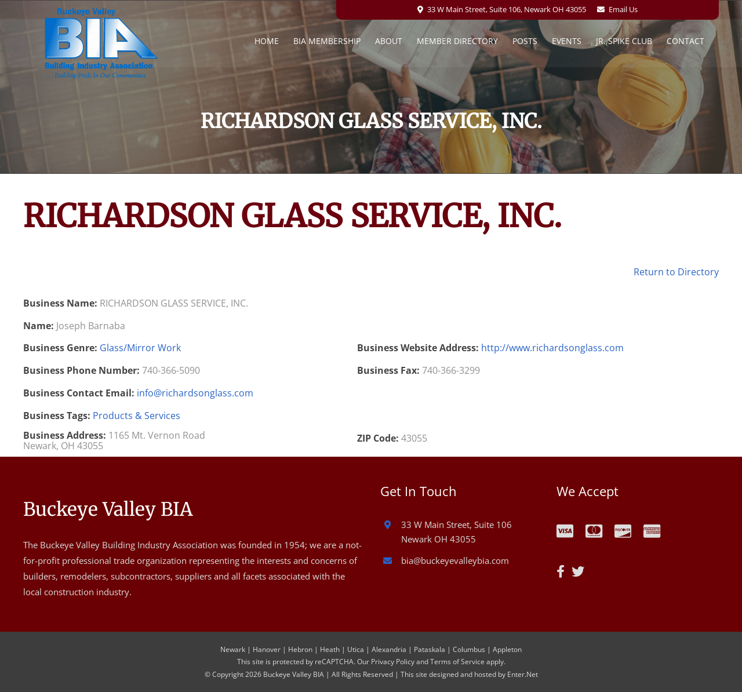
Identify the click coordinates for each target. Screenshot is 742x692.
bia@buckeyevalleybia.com (455, 560)
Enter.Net (522, 674)
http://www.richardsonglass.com (552, 347)
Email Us (623, 9)
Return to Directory (676, 271)
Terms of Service (457, 661)
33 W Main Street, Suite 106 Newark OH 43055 (456, 532)
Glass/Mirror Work (140, 347)
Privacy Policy (392, 661)
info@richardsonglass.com (195, 393)
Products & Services (136, 415)
